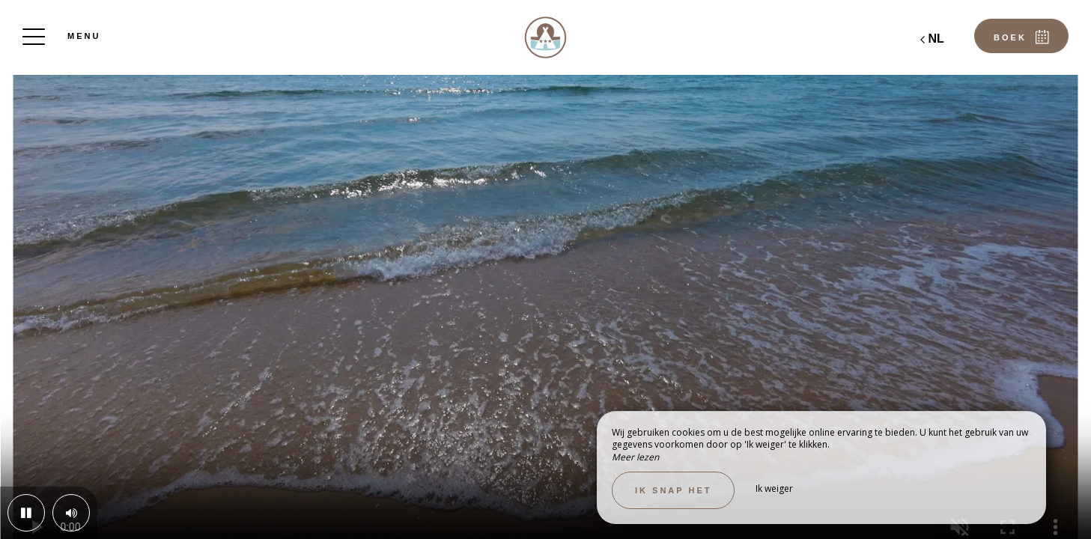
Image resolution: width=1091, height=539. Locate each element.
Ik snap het (673, 490)
